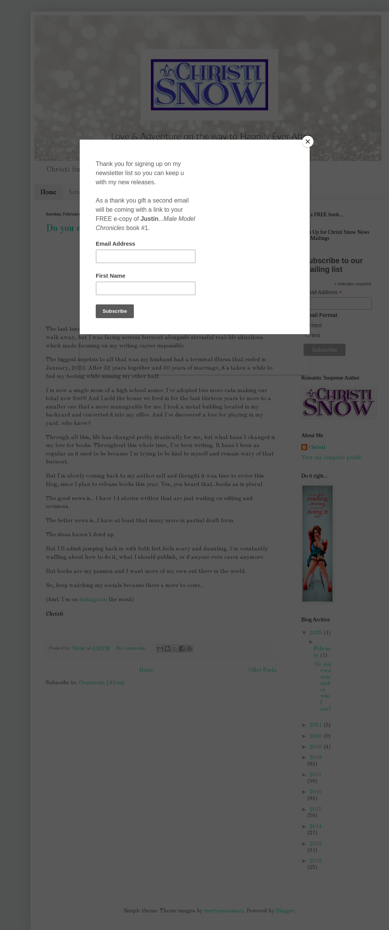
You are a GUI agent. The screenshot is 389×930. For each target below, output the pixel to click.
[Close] (307, 141)
